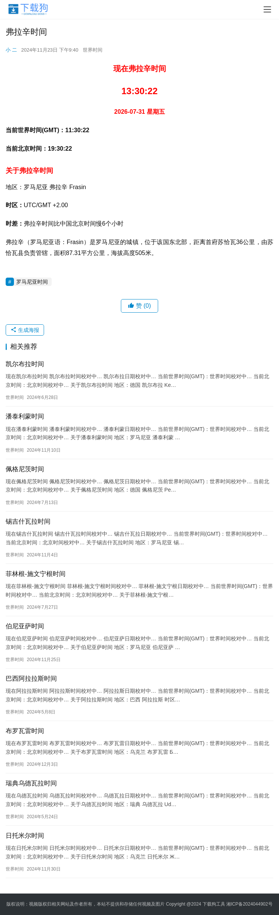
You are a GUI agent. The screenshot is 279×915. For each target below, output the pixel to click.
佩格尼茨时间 (25, 469)
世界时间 (92, 50)
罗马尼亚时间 (32, 282)
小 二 (11, 50)
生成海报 (25, 330)
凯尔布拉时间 (25, 364)
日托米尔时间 (25, 835)
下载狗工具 (214, 904)
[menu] (267, 9)
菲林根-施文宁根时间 (36, 573)
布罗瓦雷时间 (25, 731)
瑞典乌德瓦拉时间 (31, 783)
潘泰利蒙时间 (25, 416)
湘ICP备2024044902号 (249, 904)
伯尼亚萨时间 (25, 626)
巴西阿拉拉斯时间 (31, 678)
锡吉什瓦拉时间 (28, 521)
